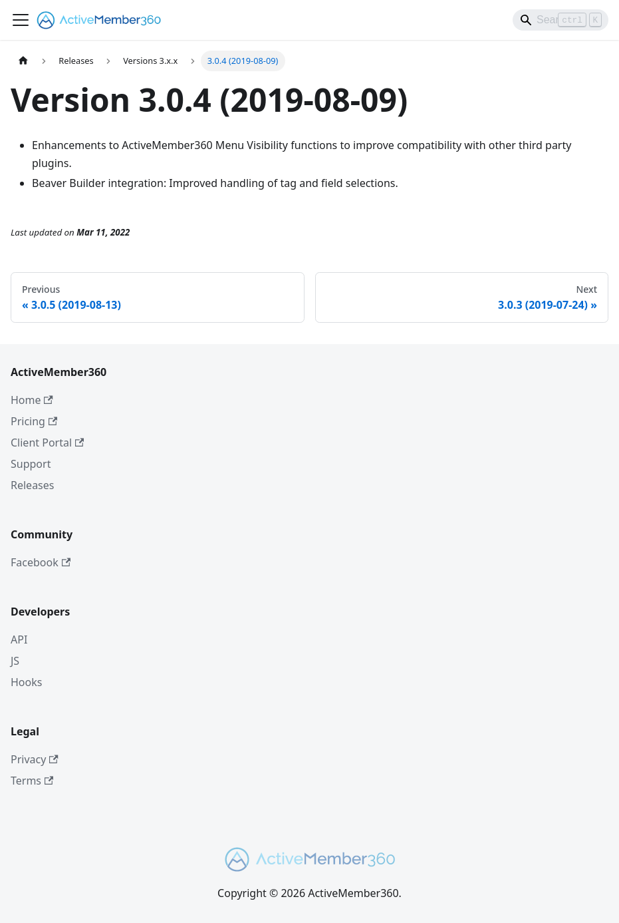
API (19, 639)
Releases (32, 485)
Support (31, 464)
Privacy (35, 759)
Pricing (34, 421)
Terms (32, 780)
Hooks (26, 682)
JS (15, 660)
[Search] (560, 20)
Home (32, 400)
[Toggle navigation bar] (21, 20)
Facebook (40, 562)
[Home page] (23, 61)
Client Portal (47, 442)
